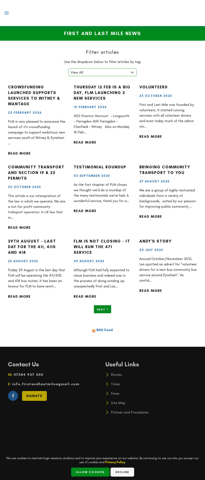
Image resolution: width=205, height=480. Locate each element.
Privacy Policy (115, 462)
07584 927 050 (27, 374)
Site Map (118, 403)
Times (115, 384)
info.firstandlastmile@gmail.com (45, 384)
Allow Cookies (90, 472)
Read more (19, 153)
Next (102, 309)
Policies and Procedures (130, 412)
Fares (115, 393)
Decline (122, 472)
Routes (116, 374)
